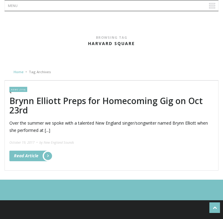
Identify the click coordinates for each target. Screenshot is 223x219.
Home (19, 72)
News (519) (18, 89)
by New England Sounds (56, 142)
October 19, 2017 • (23, 142)
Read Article (31, 156)
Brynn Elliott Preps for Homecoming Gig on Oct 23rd (106, 105)
